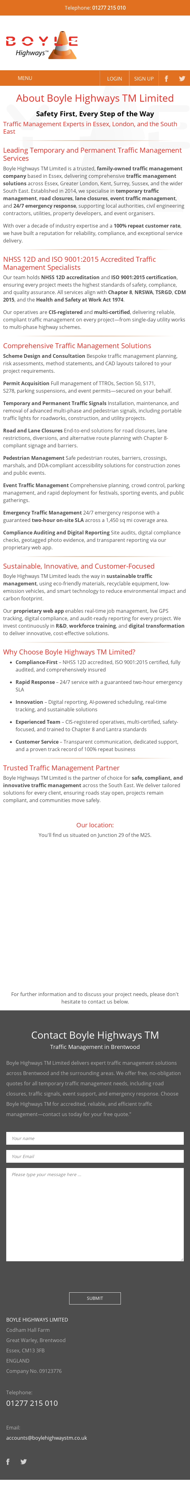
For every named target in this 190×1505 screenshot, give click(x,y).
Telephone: (95, 5)
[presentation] (53, 1276)
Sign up (144, 78)
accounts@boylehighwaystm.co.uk (46, 1437)
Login (114, 78)
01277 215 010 (32, 1403)
